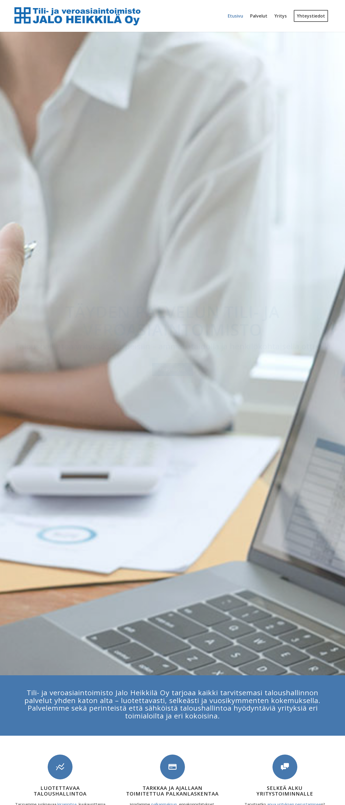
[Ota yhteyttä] (172, 369)
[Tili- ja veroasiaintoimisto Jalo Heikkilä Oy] (77, 16)
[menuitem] (235, 16)
